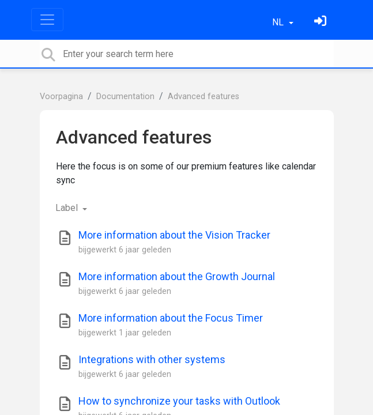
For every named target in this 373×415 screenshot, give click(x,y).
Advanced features (203, 96)
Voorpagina (61, 96)
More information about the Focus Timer (170, 318)
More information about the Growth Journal (176, 276)
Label (67, 207)
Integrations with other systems (151, 359)
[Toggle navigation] (47, 19)
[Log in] (322, 22)
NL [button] (279, 22)
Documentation (125, 96)
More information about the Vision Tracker (174, 235)
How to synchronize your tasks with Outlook (179, 401)
